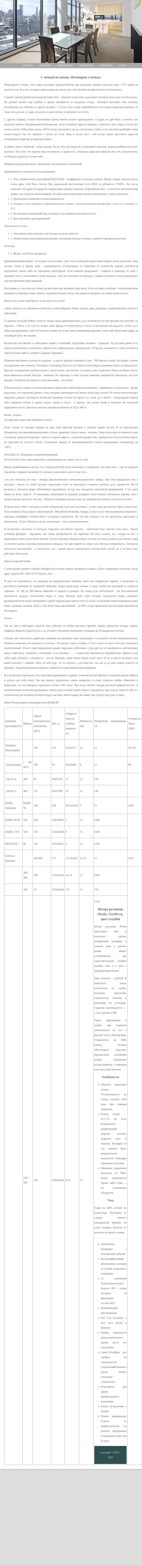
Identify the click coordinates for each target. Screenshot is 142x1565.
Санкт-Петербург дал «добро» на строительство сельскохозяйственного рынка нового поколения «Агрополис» (114, 1367)
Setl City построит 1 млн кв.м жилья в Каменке (114, 1322)
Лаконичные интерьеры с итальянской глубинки (114, 1249)
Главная (27, 65)
